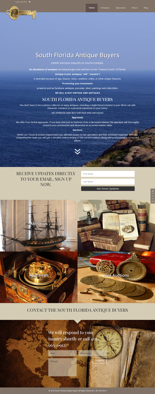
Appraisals (120, 7)
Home (91, 7)
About (135, 7)
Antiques (105, 7)
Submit (99, 360)
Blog (146, 7)
